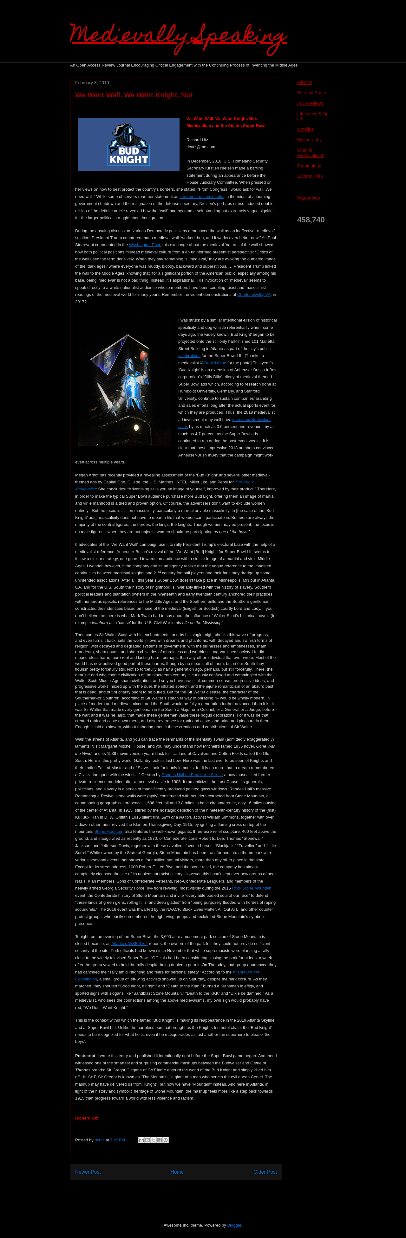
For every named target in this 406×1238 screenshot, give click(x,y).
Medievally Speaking (178, 36)
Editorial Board (311, 92)
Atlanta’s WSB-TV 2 (129, 943)
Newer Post (88, 1172)
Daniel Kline (215, 363)
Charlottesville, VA (254, 294)
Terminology (309, 165)
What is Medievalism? (310, 153)
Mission (304, 82)
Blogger (234, 1225)
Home (177, 1172)
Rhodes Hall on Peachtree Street (191, 774)
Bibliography (309, 139)
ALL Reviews (310, 103)
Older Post (265, 1172)
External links (310, 176)
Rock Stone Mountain (251, 888)
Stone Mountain (109, 831)
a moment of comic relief (202, 196)
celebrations (189, 355)
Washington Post (144, 244)
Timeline (305, 129)
